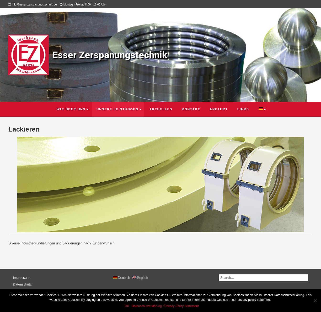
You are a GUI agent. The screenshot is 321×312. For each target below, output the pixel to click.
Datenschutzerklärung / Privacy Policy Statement (165, 306)
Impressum (21, 278)
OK (127, 306)
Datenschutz (22, 284)
